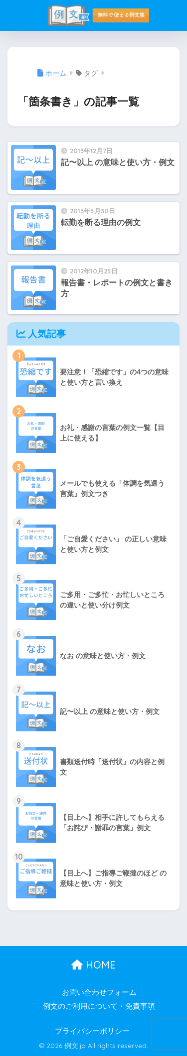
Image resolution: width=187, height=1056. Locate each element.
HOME (93, 965)
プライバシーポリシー (92, 1031)
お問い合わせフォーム (99, 992)
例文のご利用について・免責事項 (99, 1006)
